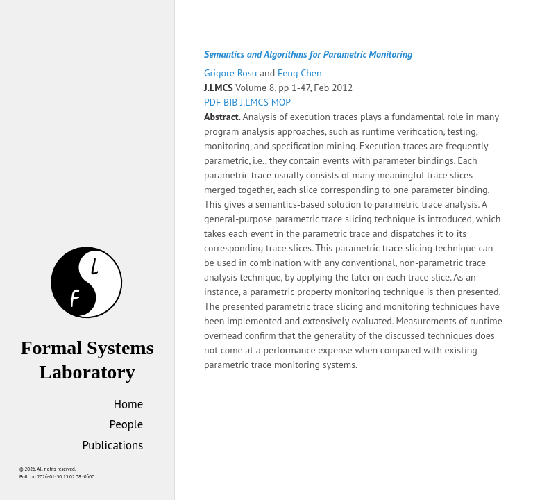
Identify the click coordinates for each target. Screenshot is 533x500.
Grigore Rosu (232, 73)
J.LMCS (255, 102)
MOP (281, 102)
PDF (213, 102)
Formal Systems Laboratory (86, 347)
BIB (231, 102)
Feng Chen (300, 73)
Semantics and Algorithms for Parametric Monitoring (308, 54)
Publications (113, 445)
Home (128, 404)
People (127, 424)
